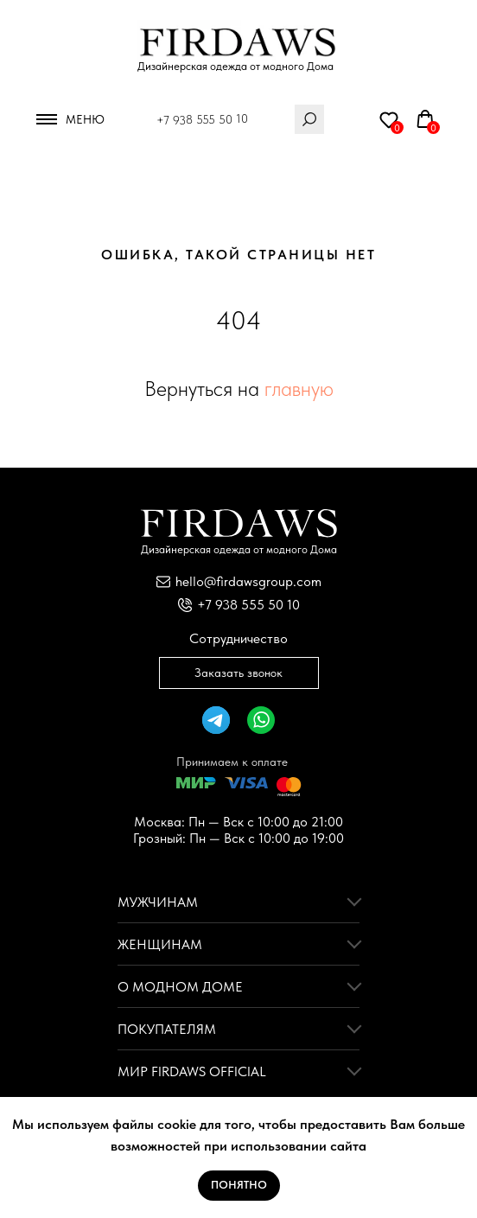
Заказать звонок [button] (238, 672)
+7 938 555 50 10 (202, 119)
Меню (85, 119)
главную (299, 388)
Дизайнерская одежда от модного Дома (235, 66)
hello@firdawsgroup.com (248, 581)
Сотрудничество (238, 638)
